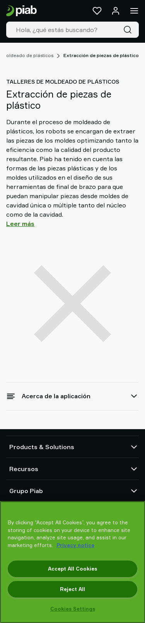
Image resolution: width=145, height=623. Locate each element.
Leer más (20, 223)
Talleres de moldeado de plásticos (62, 81)
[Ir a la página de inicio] (21, 11)
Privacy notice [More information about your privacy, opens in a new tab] (75, 545)
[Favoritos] (97, 11)
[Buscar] (129, 29)
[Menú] (134, 11)
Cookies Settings (72, 609)
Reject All (72, 589)
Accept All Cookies (72, 569)
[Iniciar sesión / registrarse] (115, 11)
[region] (72, 562)
